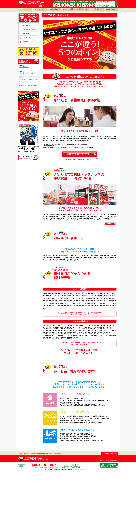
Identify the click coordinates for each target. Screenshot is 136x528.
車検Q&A (26, 33)
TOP (25, 9)
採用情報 (25, 42)
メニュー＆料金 (68, 9)
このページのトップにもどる (109, 510)
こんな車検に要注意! (29, 29)
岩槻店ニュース (82, 9)
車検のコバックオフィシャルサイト (53, 509)
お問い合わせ (110, 9)
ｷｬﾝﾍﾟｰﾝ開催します (24, 67)
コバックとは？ (39, 9)
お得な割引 (26, 25)
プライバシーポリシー (24, 509)
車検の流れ (54, 9)
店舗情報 (96, 9)
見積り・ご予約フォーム (109, 521)
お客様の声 (26, 37)
